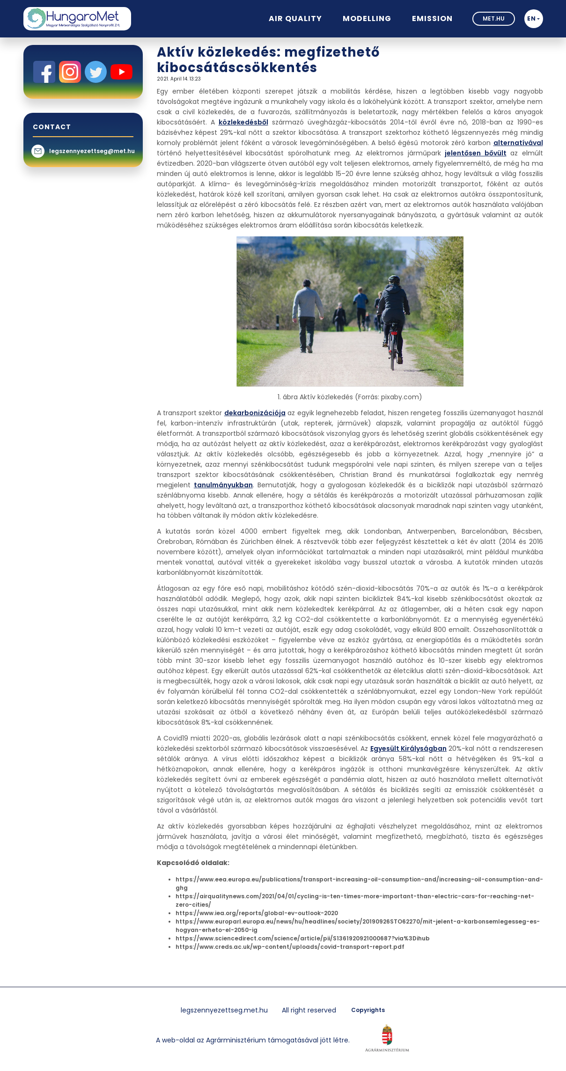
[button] (533, 18)
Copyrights (368, 1010)
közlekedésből (243, 122)
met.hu (494, 18)
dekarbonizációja (255, 413)
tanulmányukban (223, 485)
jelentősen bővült (475, 153)
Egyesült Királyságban (408, 748)
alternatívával (518, 142)
